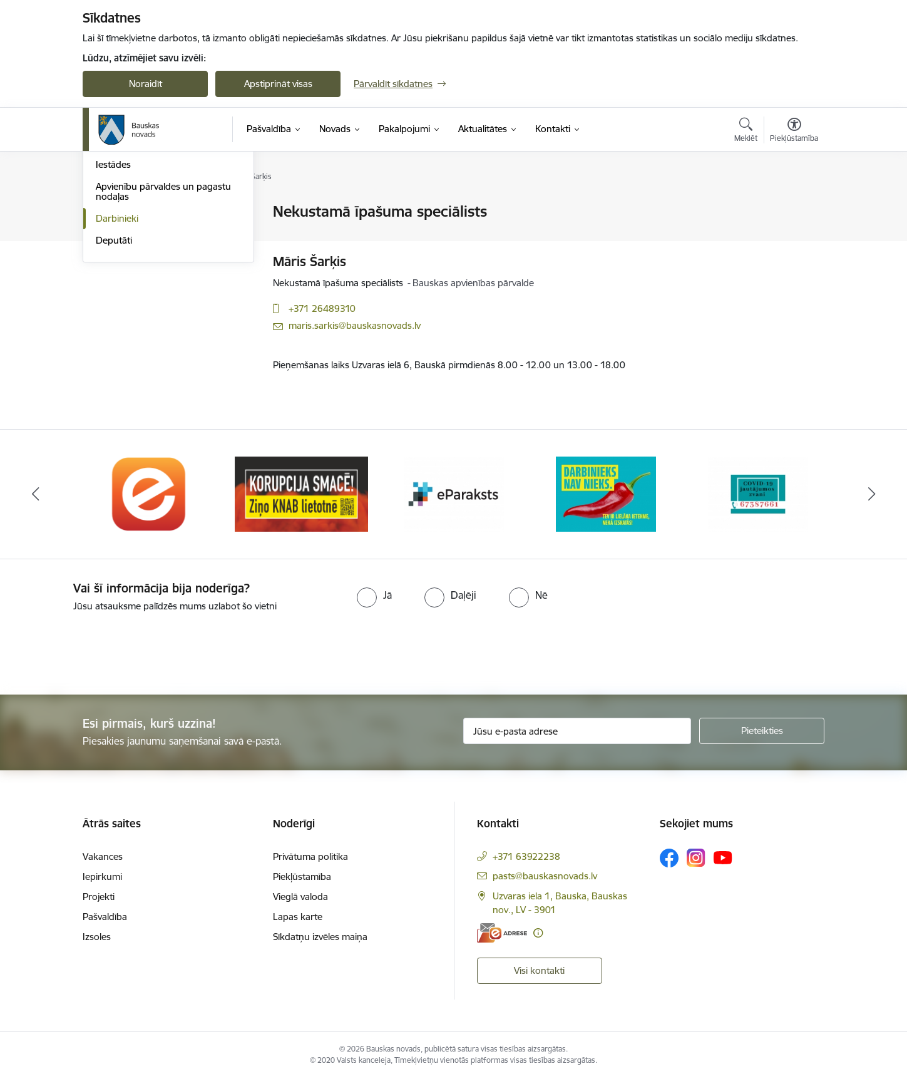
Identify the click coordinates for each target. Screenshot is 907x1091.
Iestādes (113, 300)
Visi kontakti (539, 982)
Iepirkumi (102, 888)
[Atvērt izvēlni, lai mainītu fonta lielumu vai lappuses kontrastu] (794, 131)
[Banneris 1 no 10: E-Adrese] (149, 505)
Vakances (103, 868)
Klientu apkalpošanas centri (154, 256)
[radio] (374, 606)
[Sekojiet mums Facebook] (669, 870)
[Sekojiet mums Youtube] (723, 869)
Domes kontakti (129, 213)
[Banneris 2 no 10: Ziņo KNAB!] (301, 505)
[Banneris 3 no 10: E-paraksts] (454, 505)
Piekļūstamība (302, 888)
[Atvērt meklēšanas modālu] (746, 131)
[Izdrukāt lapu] (794, 206)
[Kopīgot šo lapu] (794, 237)
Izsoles (97, 948)
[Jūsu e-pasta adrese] (577, 743)
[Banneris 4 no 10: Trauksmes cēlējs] (606, 505)
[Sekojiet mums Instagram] (696, 870)
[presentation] (104, 660)
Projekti (99, 908)
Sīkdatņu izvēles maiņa (320, 948)
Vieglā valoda (300, 908)
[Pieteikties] (761, 743)
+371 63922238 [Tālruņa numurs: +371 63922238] (526, 868)
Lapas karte (297, 928)
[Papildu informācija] (538, 944)
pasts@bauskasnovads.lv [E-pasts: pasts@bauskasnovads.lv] (545, 888)
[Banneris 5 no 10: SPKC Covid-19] (758, 505)
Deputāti (114, 375)
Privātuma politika (310, 868)
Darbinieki (117, 353)
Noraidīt (145, 84)
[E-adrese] (502, 944)
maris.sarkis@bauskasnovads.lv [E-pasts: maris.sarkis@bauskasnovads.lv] (355, 325)
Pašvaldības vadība (135, 234)
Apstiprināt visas (278, 84)
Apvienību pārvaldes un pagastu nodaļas (163, 326)
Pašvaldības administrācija (150, 278)
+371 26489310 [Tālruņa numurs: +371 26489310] (322, 308)
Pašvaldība (105, 928)
